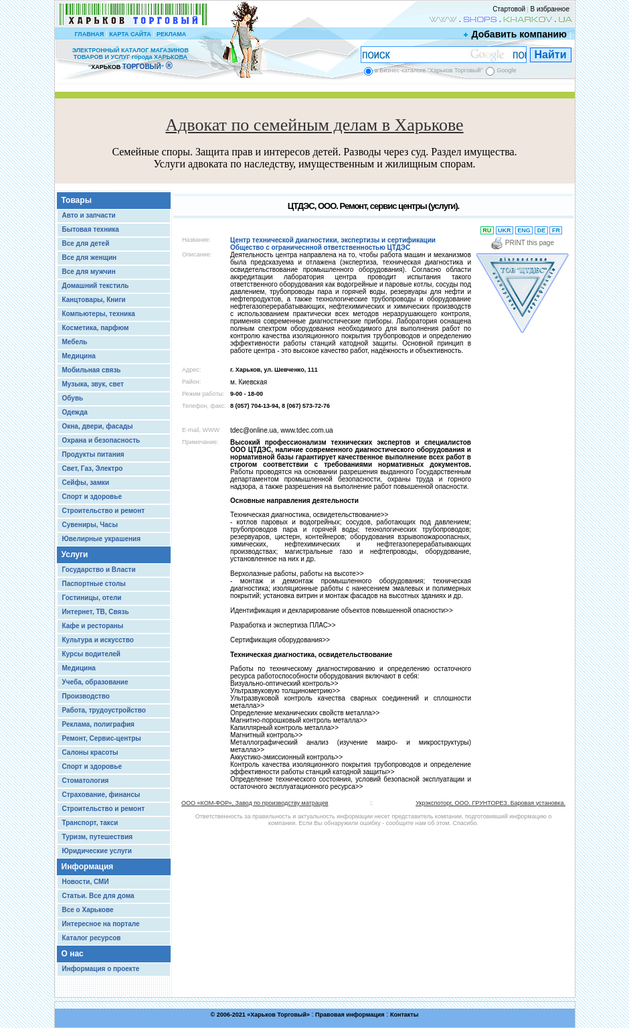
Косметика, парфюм (95, 328)
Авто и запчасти (89, 215)
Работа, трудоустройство (104, 710)
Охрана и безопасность (101, 440)
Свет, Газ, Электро (92, 468)
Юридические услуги (97, 851)
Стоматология (85, 780)
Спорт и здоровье (92, 496)
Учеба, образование (95, 682)
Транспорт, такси (90, 822)
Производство (86, 696)
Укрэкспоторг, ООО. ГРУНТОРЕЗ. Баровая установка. (490, 803)
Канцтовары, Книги (94, 299)
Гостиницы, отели (92, 597)
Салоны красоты (90, 752)
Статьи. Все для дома (98, 895)
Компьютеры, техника (98, 313)
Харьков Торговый (278, 1014)
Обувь (73, 398)
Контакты (404, 1014)
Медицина (79, 356)
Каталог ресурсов (91, 938)
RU (487, 230)
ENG (524, 230)
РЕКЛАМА (171, 34)
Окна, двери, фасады (97, 426)
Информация (88, 866)
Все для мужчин (89, 271)
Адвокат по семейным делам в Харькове (314, 125)
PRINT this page (522, 242)
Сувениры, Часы (90, 524)
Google (506, 70)
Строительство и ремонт (103, 510)
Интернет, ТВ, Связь (95, 611)
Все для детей (86, 243)
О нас (73, 953)
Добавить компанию (515, 34)
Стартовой (508, 9)
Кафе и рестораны (93, 626)
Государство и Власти (99, 569)
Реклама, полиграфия (98, 724)
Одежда (75, 412)
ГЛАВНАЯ (89, 34)
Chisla (331, 1021)
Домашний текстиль (95, 285)
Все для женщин (89, 257)
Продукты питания (93, 454)
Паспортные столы (94, 583)
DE (541, 230)
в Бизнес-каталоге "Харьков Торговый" (428, 70)
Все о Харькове (88, 909)
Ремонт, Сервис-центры (101, 738)
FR (555, 230)
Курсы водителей (91, 654)
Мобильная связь (91, 370)
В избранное (549, 9)
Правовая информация (350, 1014)
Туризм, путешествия (97, 836)
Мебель (75, 342)
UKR (505, 230)
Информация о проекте (101, 968)
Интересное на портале (101, 924)
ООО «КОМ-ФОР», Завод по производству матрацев (255, 803)
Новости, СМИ (85, 881)
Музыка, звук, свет (93, 384)
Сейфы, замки (86, 482)
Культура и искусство (98, 640)
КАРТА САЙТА (130, 34)
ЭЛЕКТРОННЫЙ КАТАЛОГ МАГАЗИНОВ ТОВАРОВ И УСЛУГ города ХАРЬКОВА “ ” (130, 58)
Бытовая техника (90, 229)
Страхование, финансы (101, 794)
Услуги (75, 554)
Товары (77, 200)
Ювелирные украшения (101, 538)
